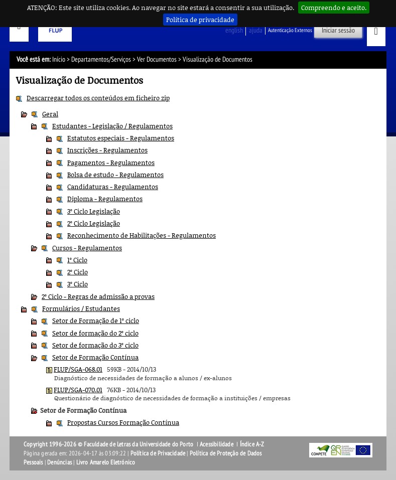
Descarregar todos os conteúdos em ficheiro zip (98, 97)
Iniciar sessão (338, 30)
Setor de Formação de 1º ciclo (95, 320)
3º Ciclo (77, 283)
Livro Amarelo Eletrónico (106, 462)
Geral (50, 113)
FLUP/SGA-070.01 (78, 389)
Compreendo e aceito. (333, 7)
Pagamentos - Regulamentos (111, 162)
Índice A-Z (252, 444)
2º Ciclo (77, 271)
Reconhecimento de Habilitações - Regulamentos (141, 235)
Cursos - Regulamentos (87, 247)
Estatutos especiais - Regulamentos (120, 137)
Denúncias (59, 462)
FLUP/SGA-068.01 (78, 369)
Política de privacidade (200, 19)
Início (58, 59)
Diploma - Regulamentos (105, 198)
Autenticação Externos (290, 30)
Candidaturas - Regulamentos (112, 186)
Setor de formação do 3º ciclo (95, 345)
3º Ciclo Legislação (93, 211)
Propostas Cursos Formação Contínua (123, 422)
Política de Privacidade (158, 453)
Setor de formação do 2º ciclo (95, 333)
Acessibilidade (216, 444)
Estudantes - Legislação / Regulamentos (112, 125)
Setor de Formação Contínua (95, 357)
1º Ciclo (77, 259)
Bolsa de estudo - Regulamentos (115, 174)
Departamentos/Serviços (101, 59)
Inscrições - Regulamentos (107, 149)
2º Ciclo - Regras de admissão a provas (98, 296)
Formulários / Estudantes (81, 308)
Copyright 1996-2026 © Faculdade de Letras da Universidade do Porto (109, 444)
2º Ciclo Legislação (93, 223)
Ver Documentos (157, 59)
